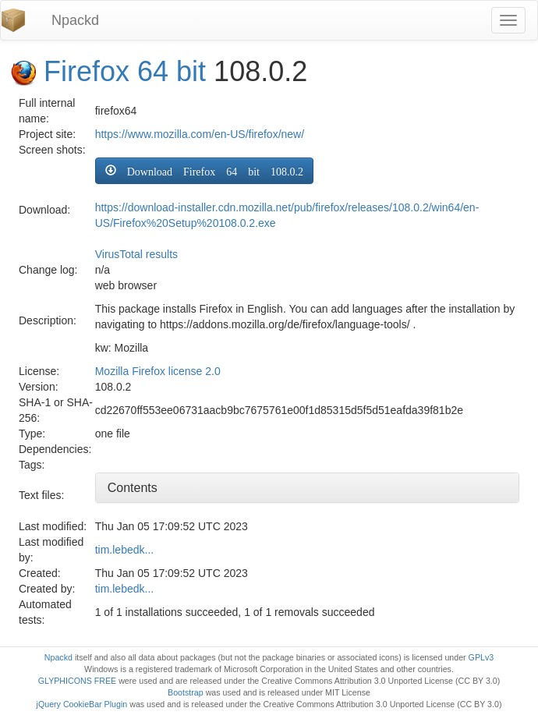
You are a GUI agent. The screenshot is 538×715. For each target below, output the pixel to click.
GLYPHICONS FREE (77, 680)
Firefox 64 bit (125, 71)
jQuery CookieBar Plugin (82, 704)
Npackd (75, 20)
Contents (133, 487)
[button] (204, 171)
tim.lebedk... (124, 549)
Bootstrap (186, 692)
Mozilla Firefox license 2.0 (158, 371)
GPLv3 (481, 657)
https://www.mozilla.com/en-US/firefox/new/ (199, 134)
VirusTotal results (136, 254)
